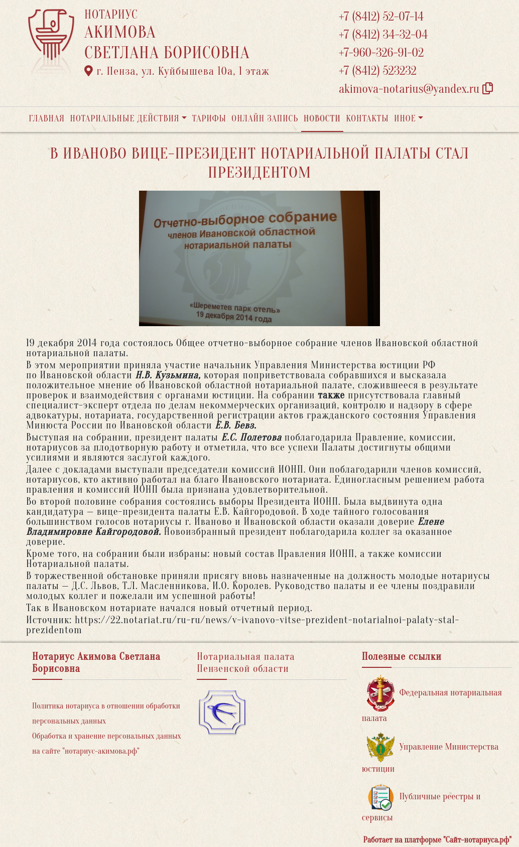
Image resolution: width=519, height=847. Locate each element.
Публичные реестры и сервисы (421, 803)
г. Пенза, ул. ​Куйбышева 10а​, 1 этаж (177, 71)
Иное (405, 118)
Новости (322, 118)
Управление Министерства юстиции (430, 753)
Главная (47, 118)
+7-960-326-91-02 (381, 53)
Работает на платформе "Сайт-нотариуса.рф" (437, 839)
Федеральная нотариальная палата (432, 699)
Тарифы (209, 118)
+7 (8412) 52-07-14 (381, 17)
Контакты (367, 118)
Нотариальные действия (124, 118)
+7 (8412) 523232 (378, 71)
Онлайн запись (264, 118)
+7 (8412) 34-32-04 (383, 35)
